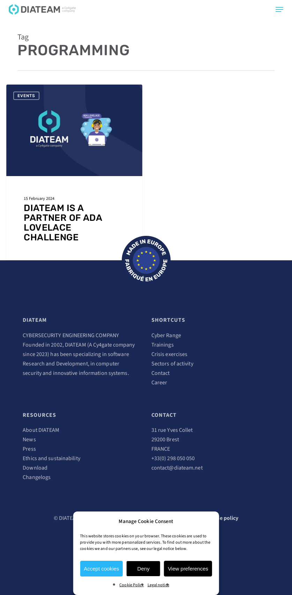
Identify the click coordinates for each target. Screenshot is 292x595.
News (29, 439)
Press (29, 449)
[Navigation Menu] (279, 9)
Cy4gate (102, 345)
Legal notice (158, 585)
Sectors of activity (172, 364)
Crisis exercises (169, 354)
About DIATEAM (41, 430)
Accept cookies (101, 569)
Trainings (162, 345)
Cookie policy (221, 518)
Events (26, 95)
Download (35, 468)
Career (159, 382)
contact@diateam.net (177, 468)
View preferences (188, 569)
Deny (143, 569)
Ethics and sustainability (51, 458)
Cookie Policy (131, 585)
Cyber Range (166, 335)
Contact (160, 373)
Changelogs (37, 477)
